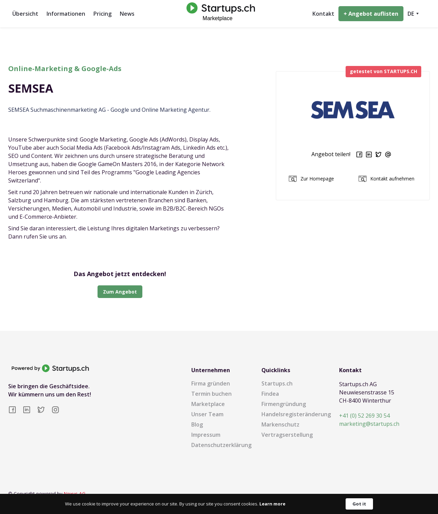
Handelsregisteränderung (296, 414)
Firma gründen (210, 383)
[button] (413, 14)
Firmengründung (283, 404)
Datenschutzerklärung (221, 445)
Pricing (102, 13)
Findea (270, 393)
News (127, 13)
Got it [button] (359, 504)
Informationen (66, 13)
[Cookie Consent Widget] (219, 504)
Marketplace (208, 404)
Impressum (205, 434)
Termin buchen (211, 393)
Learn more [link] (272, 504)
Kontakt (323, 13)
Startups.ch (277, 383)
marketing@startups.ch (369, 424)
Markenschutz (280, 424)
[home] (219, 13)
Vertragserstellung (287, 434)
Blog (197, 424)
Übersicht (25, 13)
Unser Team (207, 414)
